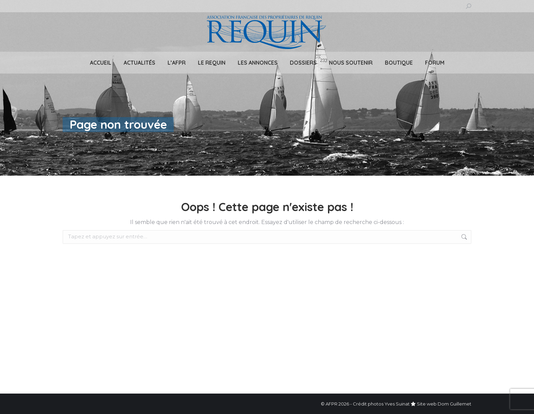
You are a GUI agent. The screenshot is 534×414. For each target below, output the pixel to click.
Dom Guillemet (454, 404)
